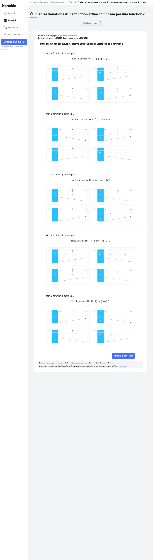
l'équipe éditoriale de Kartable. (67, 36)
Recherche (11, 27)
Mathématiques (58, 2)
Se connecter (12, 34)
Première (44, 2)
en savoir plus (115, 363)
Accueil (9, 13)
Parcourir (10, 20)
